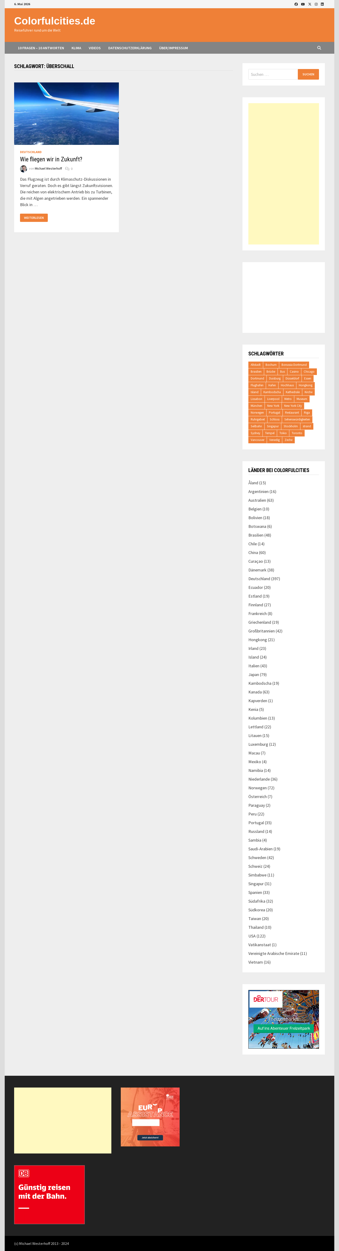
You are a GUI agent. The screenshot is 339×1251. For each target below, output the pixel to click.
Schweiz (255, 866)
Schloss (274, 419)
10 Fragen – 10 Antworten (41, 47)
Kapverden (257, 700)
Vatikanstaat (259, 944)
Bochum (271, 365)
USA (252, 936)
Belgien (255, 509)
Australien (257, 500)
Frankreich (257, 613)
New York (273, 406)
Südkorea (256, 910)
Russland (256, 831)
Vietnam (255, 962)
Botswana (257, 526)
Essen (307, 378)
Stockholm (291, 426)
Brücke (270, 372)
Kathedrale (293, 392)
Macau (254, 753)
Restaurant (292, 413)
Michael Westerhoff (48, 169)
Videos (95, 47)
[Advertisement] (283, 173)
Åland (253, 482)
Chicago (309, 372)
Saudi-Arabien (260, 849)
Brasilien (256, 372)
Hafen (272, 385)
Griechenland (259, 622)
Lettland (255, 726)
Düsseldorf (292, 378)
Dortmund (257, 378)
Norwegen (257, 413)
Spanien (255, 892)
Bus (282, 372)
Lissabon (256, 399)
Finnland (255, 604)
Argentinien (258, 491)
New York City (293, 406)
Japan (253, 674)
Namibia (255, 770)
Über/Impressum (173, 47)
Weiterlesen (34, 218)
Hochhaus (287, 385)
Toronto (297, 433)
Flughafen (257, 385)
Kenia (253, 709)
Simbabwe (257, 875)
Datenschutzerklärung (130, 47)
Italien (253, 665)
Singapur (273, 426)
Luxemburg (258, 744)
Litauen (255, 735)
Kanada (255, 692)
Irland (253, 648)
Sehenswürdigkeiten (297, 419)
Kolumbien (257, 718)
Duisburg (275, 378)
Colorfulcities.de (54, 21)
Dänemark (257, 570)
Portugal (274, 413)
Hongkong (305, 385)
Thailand (256, 927)
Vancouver (257, 440)
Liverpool (273, 399)
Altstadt (256, 365)
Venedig (274, 440)
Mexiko (254, 761)
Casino (294, 372)
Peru (252, 814)
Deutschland (31, 152)
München (256, 406)
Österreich (257, 796)
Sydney (255, 433)
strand (307, 426)
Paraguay (256, 805)
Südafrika (256, 901)
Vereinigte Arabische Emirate (273, 953)
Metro (288, 399)
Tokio (283, 433)
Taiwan (254, 918)
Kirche (308, 392)
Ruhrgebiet (258, 419)
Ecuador (255, 587)
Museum (302, 399)
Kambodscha (272, 392)
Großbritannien (261, 631)
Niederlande (259, 779)
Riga (307, 413)
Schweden (257, 857)
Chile (252, 543)
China (253, 552)
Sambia (254, 840)
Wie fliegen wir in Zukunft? (51, 159)
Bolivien (255, 517)
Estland (255, 596)
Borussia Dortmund (294, 365)
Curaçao (255, 561)
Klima (76, 47)
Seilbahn (256, 426)
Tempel (269, 433)
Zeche (288, 440)
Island (254, 392)
